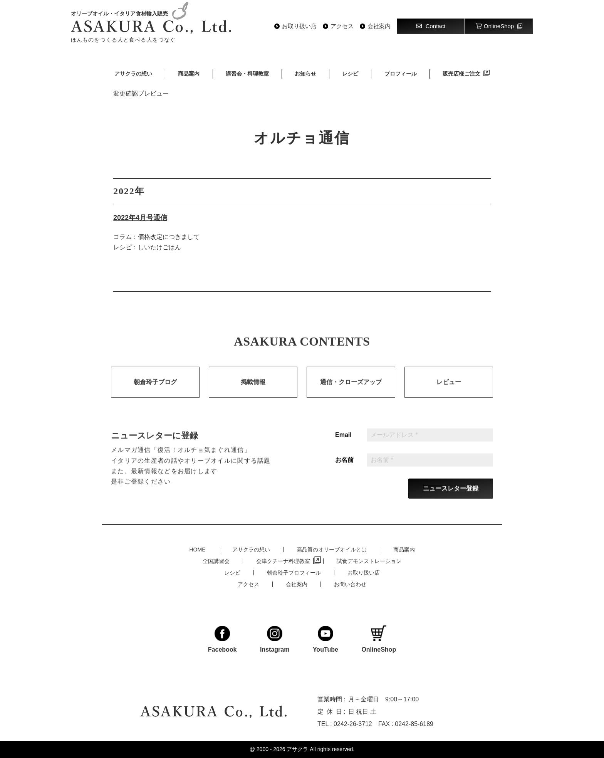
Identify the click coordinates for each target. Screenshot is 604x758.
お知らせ (305, 74)
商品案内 (189, 74)
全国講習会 (216, 561)
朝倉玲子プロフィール (294, 572)
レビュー (448, 390)
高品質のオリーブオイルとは (332, 549)
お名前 (344, 469)
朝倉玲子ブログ (155, 390)
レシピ (350, 74)
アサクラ (297, 749)
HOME (198, 549)
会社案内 (379, 26)
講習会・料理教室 (247, 74)
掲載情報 (253, 390)
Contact (431, 26)
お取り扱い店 (299, 26)
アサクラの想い (133, 74)
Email (343, 443)
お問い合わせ (350, 584)
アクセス (342, 26)
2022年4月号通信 (140, 218)
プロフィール (400, 74)
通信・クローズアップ (351, 390)
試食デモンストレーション (369, 561)
